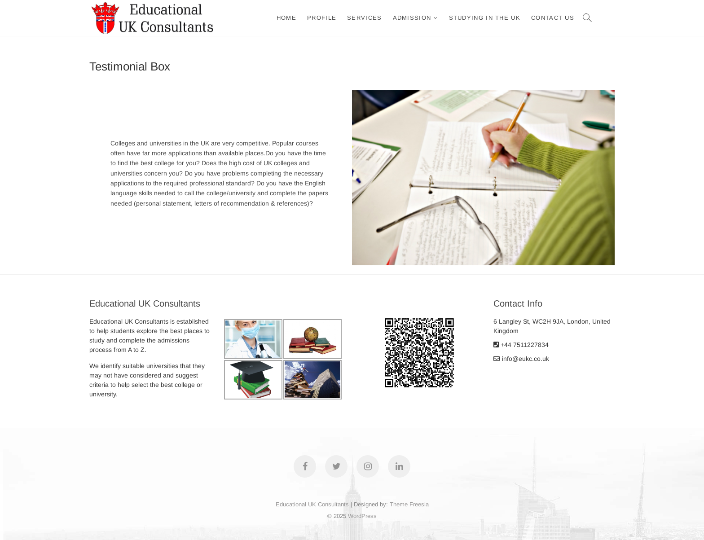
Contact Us (552, 17)
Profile (321, 17)
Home (286, 17)
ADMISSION (412, 17)
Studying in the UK (484, 17)
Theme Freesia (409, 504)
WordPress (362, 516)
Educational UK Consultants (312, 504)
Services (364, 17)
